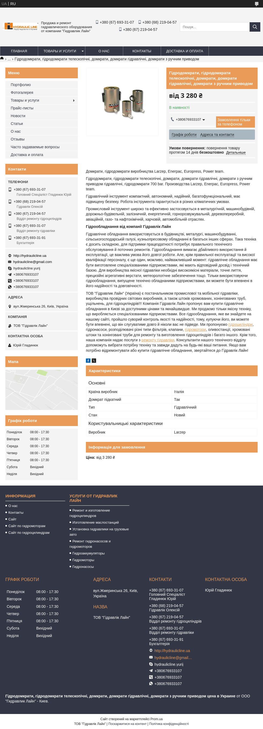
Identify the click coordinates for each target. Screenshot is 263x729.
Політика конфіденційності (169, 724)
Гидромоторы (83, 560)
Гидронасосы (83, 567)
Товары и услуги (59, 51)
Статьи (17, 123)
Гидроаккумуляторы (88, 553)
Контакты (141, 51)
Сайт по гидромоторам (26, 526)
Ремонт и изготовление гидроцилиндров (90, 513)
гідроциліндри (240, 324)
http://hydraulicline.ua (29, 256)
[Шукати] (255, 27)
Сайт (12, 519)
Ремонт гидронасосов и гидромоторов (90, 544)
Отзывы (17, 139)
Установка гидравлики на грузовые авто (99, 531)
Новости (18, 116)
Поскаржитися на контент (127, 724)
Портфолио (21, 85)
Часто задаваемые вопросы (35, 147)
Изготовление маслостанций (95, 522)
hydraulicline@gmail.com (32, 262)
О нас (103, 51)
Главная (19, 51)
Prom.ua (157, 719)
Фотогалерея (22, 92)
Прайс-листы (22, 108)
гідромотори (195, 329)
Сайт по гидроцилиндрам (28, 533)
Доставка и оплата (184, 51)
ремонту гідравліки (157, 340)
